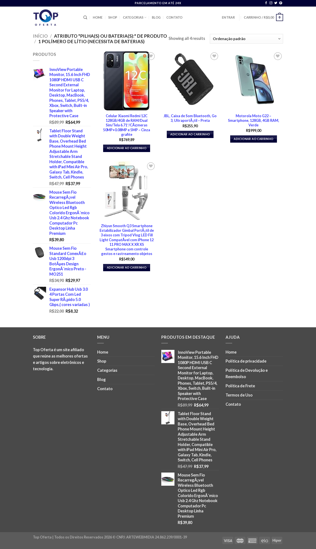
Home (98, 17)
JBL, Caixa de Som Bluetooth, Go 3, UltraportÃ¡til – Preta (190, 118)
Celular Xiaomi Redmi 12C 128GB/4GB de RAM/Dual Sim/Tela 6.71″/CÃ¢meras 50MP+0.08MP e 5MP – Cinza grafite (126, 125)
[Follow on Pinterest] (280, 3)
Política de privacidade (246, 361)
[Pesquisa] (85, 17)
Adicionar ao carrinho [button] (126, 148)
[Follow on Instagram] (271, 3)
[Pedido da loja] (246, 39)
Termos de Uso (239, 395)
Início (40, 36)
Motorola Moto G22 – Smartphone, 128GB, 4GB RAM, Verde (253, 120)
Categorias (134, 17)
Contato (174, 17)
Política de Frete (240, 385)
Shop (112, 17)
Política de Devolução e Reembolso (247, 373)
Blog (156, 17)
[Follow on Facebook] (266, 3)
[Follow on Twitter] (275, 3)
